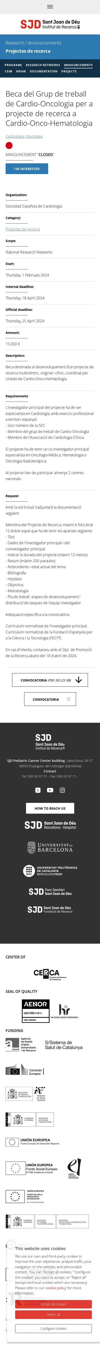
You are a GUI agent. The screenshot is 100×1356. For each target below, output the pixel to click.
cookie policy (55, 1287)
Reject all (53, 1314)
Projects (69, 71)
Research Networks (43, 65)
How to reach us (50, 808)
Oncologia (34, 136)
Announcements (44, 43)
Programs (13, 65)
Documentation (44, 71)
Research (15, 43)
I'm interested (27, 169)
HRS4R (21, 71)
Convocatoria (46, 680)
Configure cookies (53, 1328)
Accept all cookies (53, 1304)
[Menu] (50, 7)
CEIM (8, 71)
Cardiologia (15, 136)
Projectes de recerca (28, 51)
